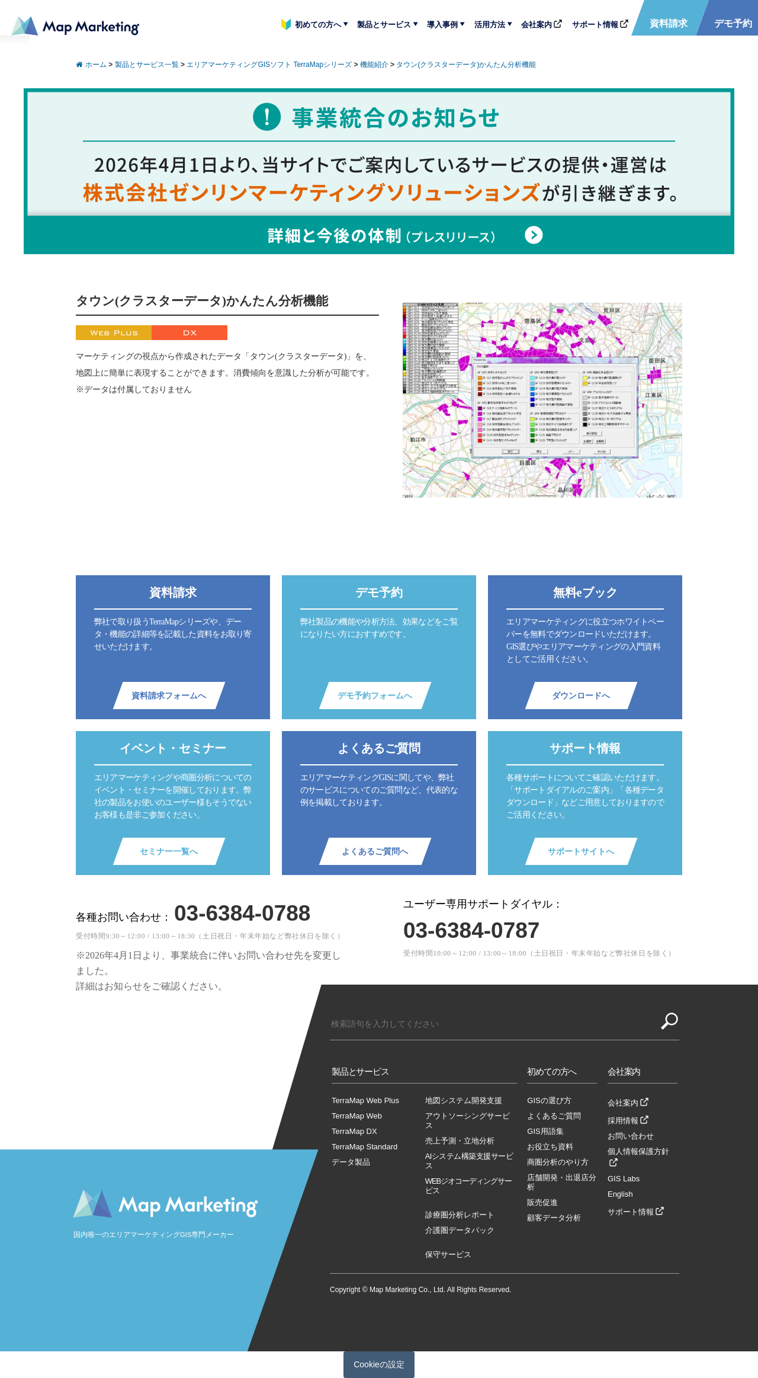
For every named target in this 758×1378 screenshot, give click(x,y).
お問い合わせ (631, 1136)
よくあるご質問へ (375, 851)
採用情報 (623, 1120)
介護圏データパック (459, 1230)
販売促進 (542, 1202)
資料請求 (669, 23)
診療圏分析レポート (459, 1214)
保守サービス (448, 1254)
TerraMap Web (357, 1115)
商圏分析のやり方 (558, 1162)
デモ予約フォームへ (375, 695)
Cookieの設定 (379, 1364)
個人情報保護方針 (638, 1151)
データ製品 (351, 1162)
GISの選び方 (549, 1100)
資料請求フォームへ (168, 695)
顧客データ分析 (554, 1217)
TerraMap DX (354, 1131)
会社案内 (536, 24)
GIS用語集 (545, 1131)
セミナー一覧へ (169, 851)
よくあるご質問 (554, 1115)
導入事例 (442, 24)
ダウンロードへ (581, 695)
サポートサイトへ (581, 851)
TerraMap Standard (364, 1146)
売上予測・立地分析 (459, 1140)
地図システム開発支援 (463, 1100)
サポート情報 (595, 24)
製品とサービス (384, 24)
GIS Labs (624, 1178)
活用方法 (489, 24)
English (620, 1194)
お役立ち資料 (550, 1146)
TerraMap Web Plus (365, 1100)
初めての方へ (318, 24)
